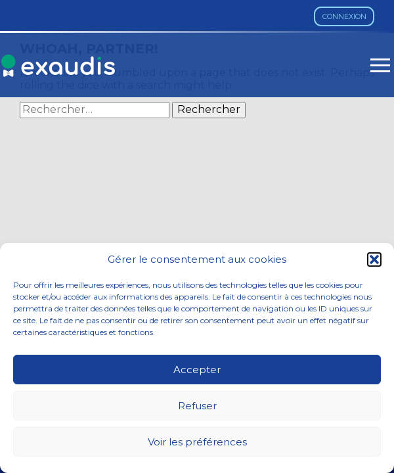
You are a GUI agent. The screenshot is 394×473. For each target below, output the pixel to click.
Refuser (197, 405)
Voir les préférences (197, 442)
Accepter (197, 369)
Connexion (344, 16)
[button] (374, 259)
